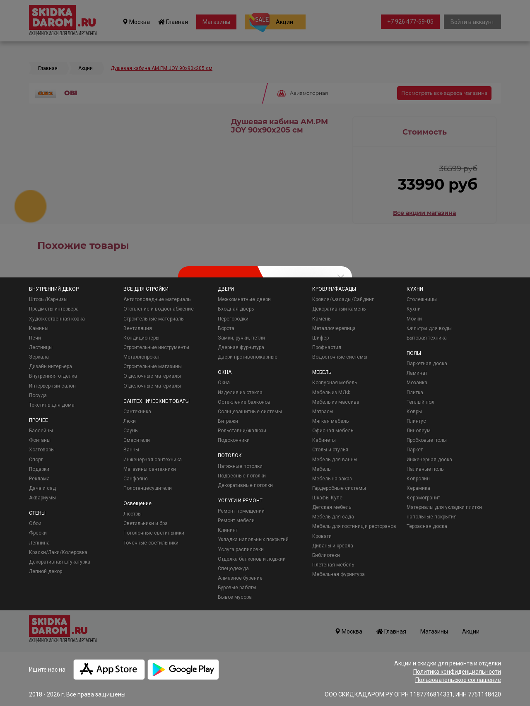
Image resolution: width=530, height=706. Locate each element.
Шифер (320, 338)
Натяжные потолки (240, 466)
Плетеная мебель (333, 565)
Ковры (414, 411)
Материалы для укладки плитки (444, 507)
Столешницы (422, 299)
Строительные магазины (152, 366)
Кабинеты (324, 440)
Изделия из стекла (240, 392)
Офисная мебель (332, 431)
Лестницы (41, 347)
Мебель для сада (333, 517)
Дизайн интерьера (50, 366)
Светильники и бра (145, 523)
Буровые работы (237, 587)
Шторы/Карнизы (48, 299)
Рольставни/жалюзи (242, 431)
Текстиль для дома (52, 405)
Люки (129, 421)
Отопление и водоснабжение (158, 309)
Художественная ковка (57, 319)
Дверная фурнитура (241, 347)
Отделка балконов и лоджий (252, 559)
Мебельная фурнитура (338, 574)
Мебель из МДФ (331, 392)
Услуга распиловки (241, 549)
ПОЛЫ (414, 353)
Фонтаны (40, 440)
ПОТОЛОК (230, 455)
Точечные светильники (150, 543)
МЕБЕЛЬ (321, 372)
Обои (35, 523)
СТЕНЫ (37, 513)
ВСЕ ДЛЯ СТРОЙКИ (146, 289)
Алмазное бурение (240, 578)
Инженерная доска (429, 460)
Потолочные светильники (153, 533)
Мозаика (417, 383)
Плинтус (416, 421)
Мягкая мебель (330, 421)
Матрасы (322, 411)
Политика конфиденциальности (457, 671)
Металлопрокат (141, 357)
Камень (321, 319)
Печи (35, 338)
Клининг (228, 530)
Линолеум (419, 431)
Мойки (414, 319)
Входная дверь (236, 309)
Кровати (322, 536)
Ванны (131, 450)
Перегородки (233, 319)
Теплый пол (420, 402)
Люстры (132, 514)
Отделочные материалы (152, 376)
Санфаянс (135, 479)
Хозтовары (42, 450)
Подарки (39, 469)
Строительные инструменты (156, 347)
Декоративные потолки (245, 485)
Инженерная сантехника (152, 460)
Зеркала (39, 357)
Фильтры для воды (429, 328)
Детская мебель (331, 507)
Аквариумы (42, 498)
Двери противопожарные (247, 357)
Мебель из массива (335, 402)
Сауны (131, 431)
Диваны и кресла (332, 546)
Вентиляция (137, 328)
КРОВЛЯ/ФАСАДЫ (334, 289)
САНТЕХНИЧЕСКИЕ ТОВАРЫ (156, 401)
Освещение (137, 503)
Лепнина (39, 543)
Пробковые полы (427, 440)
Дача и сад (42, 488)
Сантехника (137, 411)
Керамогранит (423, 498)
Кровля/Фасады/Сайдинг (343, 299)
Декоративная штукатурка (59, 562)
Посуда (38, 395)
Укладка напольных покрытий (253, 539)
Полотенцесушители (147, 488)
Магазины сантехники (149, 469)
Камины (38, 328)
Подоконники (234, 440)
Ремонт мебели (236, 520)
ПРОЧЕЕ (38, 420)
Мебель (321, 469)
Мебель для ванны (334, 460)
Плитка (415, 392)
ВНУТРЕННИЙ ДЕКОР (54, 289)
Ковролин (418, 479)
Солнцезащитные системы (250, 411)
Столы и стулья (330, 450)
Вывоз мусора (235, 597)
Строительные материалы (154, 319)
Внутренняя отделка (53, 376)
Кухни (414, 309)
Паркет (415, 450)
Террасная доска (427, 526)
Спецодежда (233, 568)
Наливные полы (426, 469)
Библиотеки (326, 555)
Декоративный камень (339, 309)
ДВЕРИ (226, 289)
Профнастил (326, 347)
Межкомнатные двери (244, 299)
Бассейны (41, 431)
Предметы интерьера (54, 309)
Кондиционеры (141, 338)
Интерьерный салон (52, 386)
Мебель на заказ (332, 479)
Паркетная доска (427, 363)
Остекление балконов (244, 402)
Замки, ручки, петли (241, 338)
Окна (224, 383)
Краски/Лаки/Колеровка (58, 552)
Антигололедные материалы (157, 299)
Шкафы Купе (327, 498)
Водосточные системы (339, 357)
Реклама (39, 479)
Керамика (418, 488)
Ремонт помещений (241, 511)
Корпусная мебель (334, 383)
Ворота (226, 328)
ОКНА (224, 372)
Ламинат (417, 373)
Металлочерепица (334, 328)
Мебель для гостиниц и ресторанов (354, 526)
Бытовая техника (427, 338)
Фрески (38, 533)
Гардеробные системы (339, 488)
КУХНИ (415, 289)
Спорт (36, 460)
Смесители (136, 440)
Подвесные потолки (242, 476)
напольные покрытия (432, 517)
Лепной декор (45, 571)
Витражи (228, 421)
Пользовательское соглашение (458, 680)
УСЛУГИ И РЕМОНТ (240, 501)
